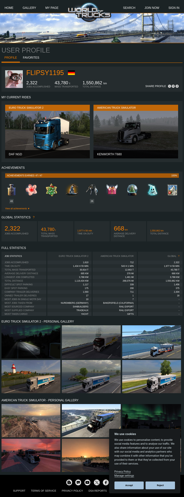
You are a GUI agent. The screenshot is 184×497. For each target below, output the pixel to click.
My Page (52, 7)
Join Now (151, 7)
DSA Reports (98, 490)
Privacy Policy (72, 490)
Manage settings (124, 475)
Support (19, 490)
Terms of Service (43, 490)
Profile (10, 57)
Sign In (173, 7)
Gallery (29, 7)
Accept (129, 485)
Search (129, 7)
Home (9, 7)
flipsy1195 (45, 73)
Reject (160, 485)
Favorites (31, 57)
